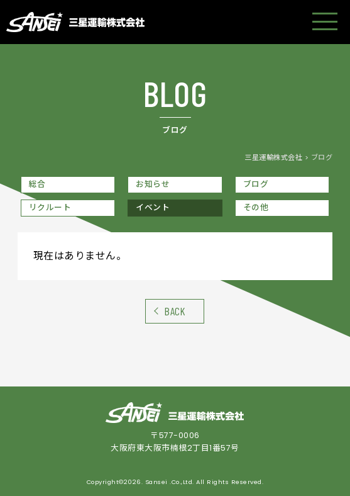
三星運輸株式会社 (273, 157)
